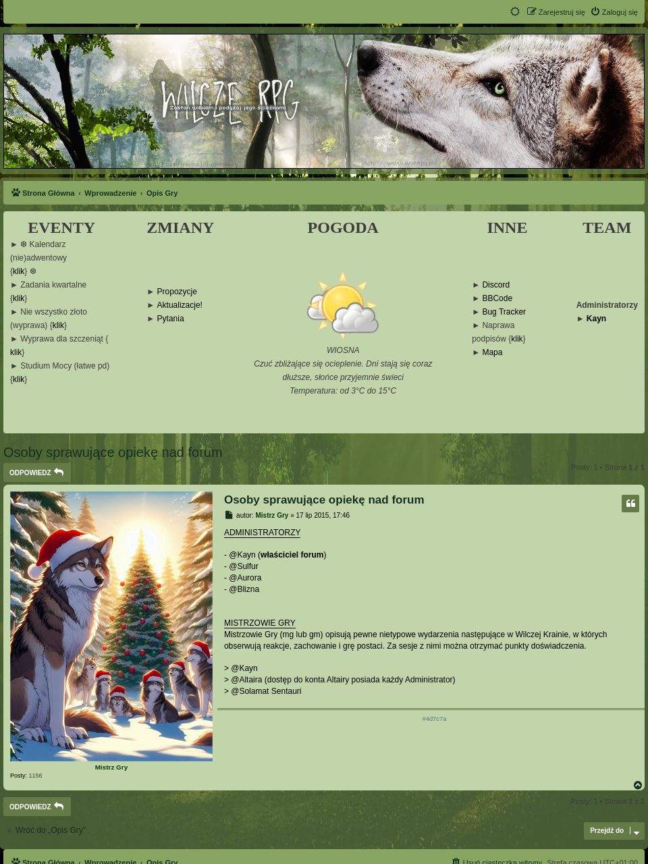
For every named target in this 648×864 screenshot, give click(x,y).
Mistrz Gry (111, 767)
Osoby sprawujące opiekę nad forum (113, 452)
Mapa (492, 352)
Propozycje (177, 292)
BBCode (497, 298)
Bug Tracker (504, 312)
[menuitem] (614, 12)
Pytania (170, 319)
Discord (496, 285)
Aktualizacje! (179, 305)
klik (18, 271)
